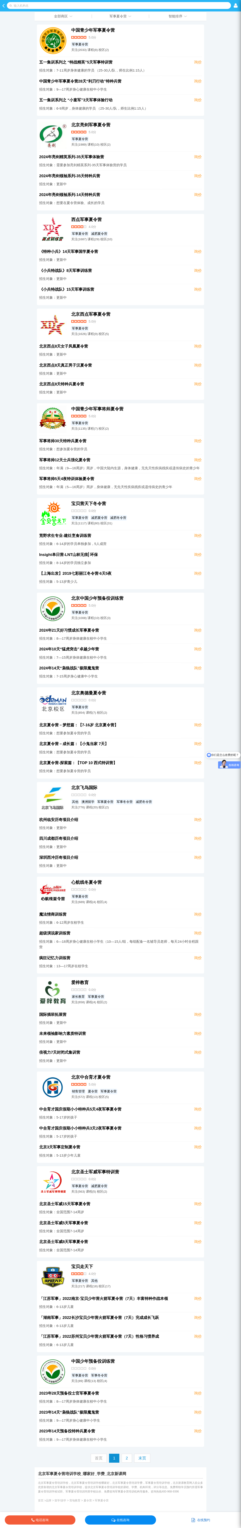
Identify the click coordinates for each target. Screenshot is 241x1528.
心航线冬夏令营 (86, 882)
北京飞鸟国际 (84, 787)
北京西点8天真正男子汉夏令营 (65, 365)
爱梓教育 (80, 982)
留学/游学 (60, 1500)
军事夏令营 (80, 44)
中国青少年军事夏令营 (93, 30)
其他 (75, 802)
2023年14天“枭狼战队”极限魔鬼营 (69, 1412)
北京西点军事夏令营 (90, 314)
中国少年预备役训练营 (93, 1361)
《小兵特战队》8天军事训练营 (65, 270)
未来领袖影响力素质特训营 (62, 1033)
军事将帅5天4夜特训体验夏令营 (66, 479)
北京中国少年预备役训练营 (97, 598)
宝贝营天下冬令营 (88, 503)
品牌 (48, 1500)
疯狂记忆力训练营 (54, 958)
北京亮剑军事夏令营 (90, 124)
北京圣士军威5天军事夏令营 (63, 1223)
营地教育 (74, 1500)
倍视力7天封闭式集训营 (59, 1052)
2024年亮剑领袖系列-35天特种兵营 (69, 176)
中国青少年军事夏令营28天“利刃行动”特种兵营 (80, 81)
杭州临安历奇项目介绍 (58, 820)
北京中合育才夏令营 (90, 1077)
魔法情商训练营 (52, 914)
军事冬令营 (125, 802)
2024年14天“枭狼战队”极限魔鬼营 (69, 668)
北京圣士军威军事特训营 (95, 1171)
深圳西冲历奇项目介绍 (58, 857)
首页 (41, 1500)
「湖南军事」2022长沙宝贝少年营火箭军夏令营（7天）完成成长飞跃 (99, 1317)
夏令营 (93, 1091)
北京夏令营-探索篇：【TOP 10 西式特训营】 (78, 763)
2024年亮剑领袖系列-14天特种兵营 (69, 195)
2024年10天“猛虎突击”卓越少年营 (69, 649)
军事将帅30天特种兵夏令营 (62, 441)
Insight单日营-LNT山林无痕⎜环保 (68, 555)
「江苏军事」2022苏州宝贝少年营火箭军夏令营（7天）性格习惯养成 (99, 1336)
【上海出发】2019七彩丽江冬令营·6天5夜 (75, 573)
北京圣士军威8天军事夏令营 (63, 1242)
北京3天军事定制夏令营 (59, 1147)
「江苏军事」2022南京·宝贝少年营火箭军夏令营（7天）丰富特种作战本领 (103, 1298)
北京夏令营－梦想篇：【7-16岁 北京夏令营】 (78, 725)
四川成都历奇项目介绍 (58, 838)
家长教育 (78, 996)
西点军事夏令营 (86, 219)
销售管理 (78, 1091)
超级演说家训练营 (54, 933)
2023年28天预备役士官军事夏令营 (69, 1393)
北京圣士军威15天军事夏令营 (64, 1204)
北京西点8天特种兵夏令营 (61, 384)
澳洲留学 (88, 802)
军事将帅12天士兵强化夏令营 (64, 460)
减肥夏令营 (99, 233)
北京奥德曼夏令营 (88, 693)
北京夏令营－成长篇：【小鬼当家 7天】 (74, 744)
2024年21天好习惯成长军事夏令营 (69, 630)
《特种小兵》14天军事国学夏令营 (68, 251)
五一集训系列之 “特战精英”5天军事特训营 (75, 62)
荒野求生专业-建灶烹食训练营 (65, 535)
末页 (142, 1458)
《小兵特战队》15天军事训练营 (66, 289)
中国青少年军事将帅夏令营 (97, 408)
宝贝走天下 (82, 1266)
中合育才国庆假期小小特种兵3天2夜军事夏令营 (80, 1128)
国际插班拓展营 (52, 1014)
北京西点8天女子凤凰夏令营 (63, 346)
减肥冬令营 (118, 517)
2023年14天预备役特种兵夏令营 (67, 1431)
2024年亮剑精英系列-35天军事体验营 (71, 157)
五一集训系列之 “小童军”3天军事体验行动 (75, 100)
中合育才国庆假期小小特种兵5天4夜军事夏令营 (80, 1109)
